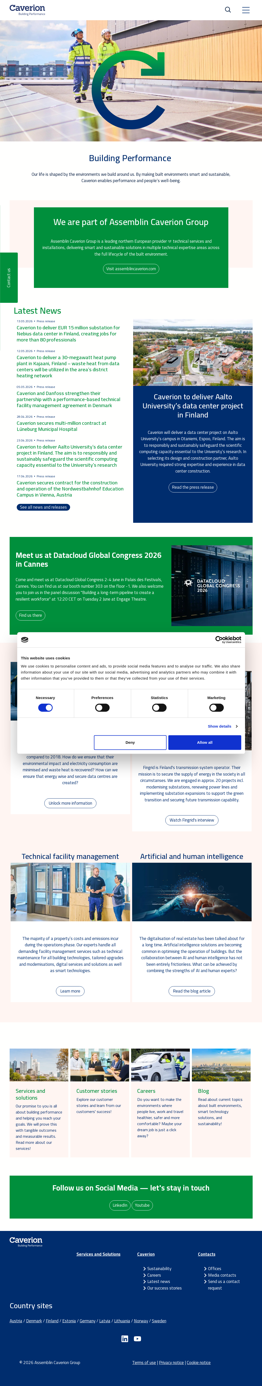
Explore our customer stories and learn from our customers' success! (98, 1105)
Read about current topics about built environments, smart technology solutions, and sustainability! (220, 1111)
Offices (214, 1269)
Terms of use (144, 1362)
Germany (87, 1321)
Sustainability (159, 1269)
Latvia (104, 1321)
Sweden (159, 1321)
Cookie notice (199, 1362)
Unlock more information (70, 803)
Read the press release (193, 487)
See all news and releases (43, 507)
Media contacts (222, 1275)
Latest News (37, 310)
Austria (16, 1321)
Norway (141, 1321)
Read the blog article (192, 991)
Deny (130, 742)
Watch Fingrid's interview (192, 820)
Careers (154, 1275)
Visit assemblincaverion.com (131, 269)
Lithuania (122, 1321)
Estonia (69, 1321)
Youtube (142, 1205)
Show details (219, 726)
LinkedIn (120, 1205)
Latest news (158, 1281)
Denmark (34, 1321)
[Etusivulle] (27, 10)
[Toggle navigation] (246, 10)
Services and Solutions (98, 1254)
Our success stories (164, 1288)
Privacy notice (171, 1362)
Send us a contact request (224, 1284)
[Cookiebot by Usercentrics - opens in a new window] (219, 639)
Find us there (30, 615)
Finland (52, 1321)
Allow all (205, 742)
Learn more (70, 991)
